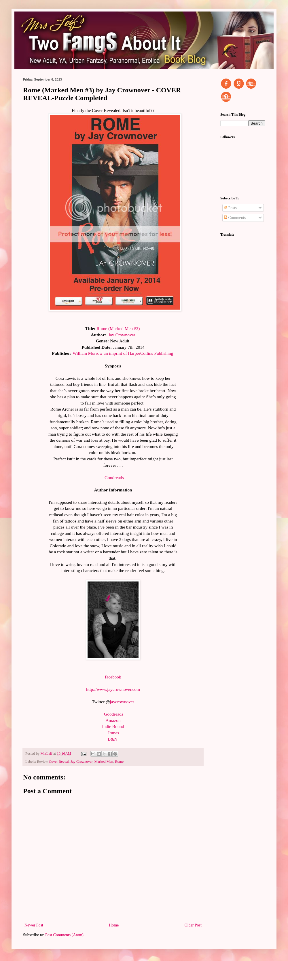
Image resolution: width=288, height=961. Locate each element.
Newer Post (33, 925)
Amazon (112, 720)
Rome (119, 762)
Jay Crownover (81, 762)
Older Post (193, 925)
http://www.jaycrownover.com (113, 689)
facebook (113, 676)
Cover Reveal (59, 762)
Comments (235, 218)
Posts (230, 208)
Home (114, 925)
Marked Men (103, 762)
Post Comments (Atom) (64, 935)
